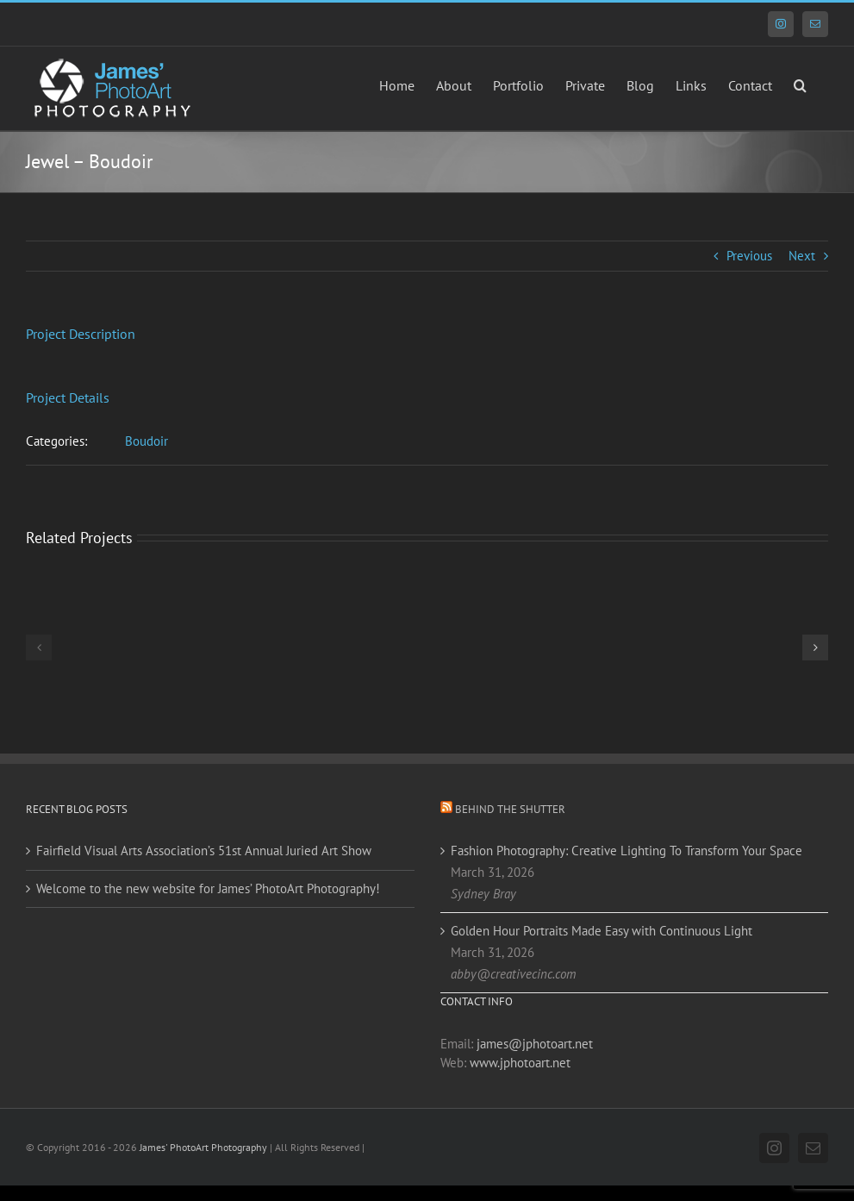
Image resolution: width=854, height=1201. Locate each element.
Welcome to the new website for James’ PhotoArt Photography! (208, 888)
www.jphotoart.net (520, 1062)
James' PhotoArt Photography (203, 1147)
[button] (800, 84)
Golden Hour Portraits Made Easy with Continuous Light (601, 931)
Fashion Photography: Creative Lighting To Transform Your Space (626, 850)
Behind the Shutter (510, 809)
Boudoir (146, 441)
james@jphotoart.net (535, 1043)
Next (802, 255)
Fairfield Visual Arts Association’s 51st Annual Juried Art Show (203, 850)
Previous (749, 255)
